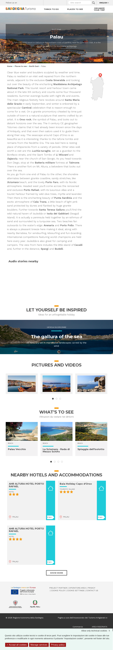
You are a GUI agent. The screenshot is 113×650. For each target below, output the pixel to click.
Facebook (20, 2)
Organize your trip (99, 9)
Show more (56, 573)
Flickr (35, 2)
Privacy (91, 588)
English (103, 3)
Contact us (92, 590)
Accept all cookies (17, 645)
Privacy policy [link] (58, 645)
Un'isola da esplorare (56, 327)
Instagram (30, 2)
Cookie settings (75, 590)
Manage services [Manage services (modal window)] (38, 645)
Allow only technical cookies (97, 630)
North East (56, 29)
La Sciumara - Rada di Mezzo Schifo (56, 450)
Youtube (40, 2)
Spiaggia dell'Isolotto (91, 449)
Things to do (51, 9)
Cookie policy (58, 590)
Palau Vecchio (17, 449)
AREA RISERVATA (99, 627)
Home (9, 66)
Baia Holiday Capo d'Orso (76, 483)
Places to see (75, 9)
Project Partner (58, 588)
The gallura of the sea (56, 336)
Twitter (25, 2)
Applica (93, 3)
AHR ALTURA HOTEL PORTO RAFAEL (26, 485)
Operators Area (77, 588)
